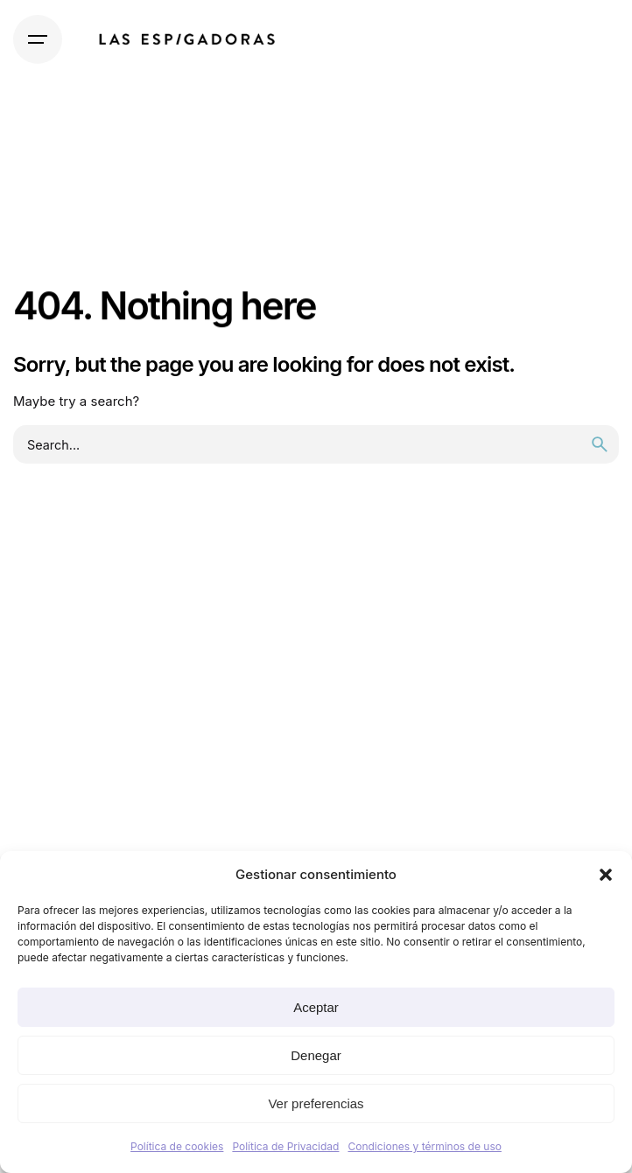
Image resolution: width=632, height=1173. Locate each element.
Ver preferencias (315, 1103)
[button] (605, 874)
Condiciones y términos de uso (424, 1146)
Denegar (316, 1055)
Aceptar (316, 1007)
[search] (599, 444)
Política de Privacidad (285, 1146)
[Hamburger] (37, 39)
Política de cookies (176, 1146)
